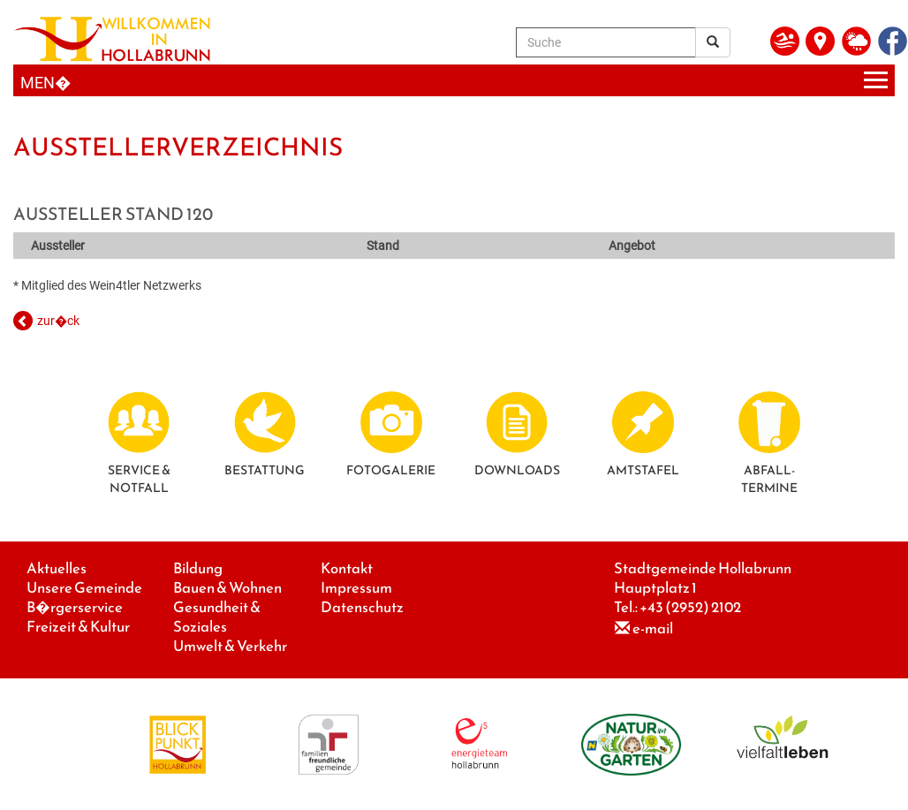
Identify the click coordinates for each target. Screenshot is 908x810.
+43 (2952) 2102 (690, 607)
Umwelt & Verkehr (230, 646)
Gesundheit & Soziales (217, 617)
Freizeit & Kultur (78, 627)
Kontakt (347, 568)
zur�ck (58, 321)
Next (860, 113)
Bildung (198, 568)
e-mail (652, 628)
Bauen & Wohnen (227, 588)
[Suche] (606, 42)
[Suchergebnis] (712, 42)
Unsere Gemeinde (84, 588)
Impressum (356, 588)
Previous (48, 113)
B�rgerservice (74, 607)
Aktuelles (56, 568)
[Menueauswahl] (454, 80)
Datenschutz (362, 607)
